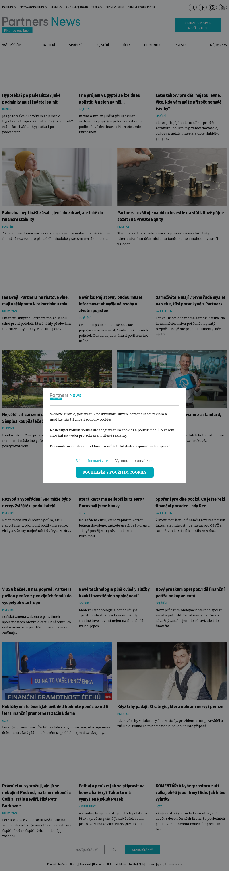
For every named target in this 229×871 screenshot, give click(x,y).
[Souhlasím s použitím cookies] (115, 472)
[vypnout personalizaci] (134, 460)
